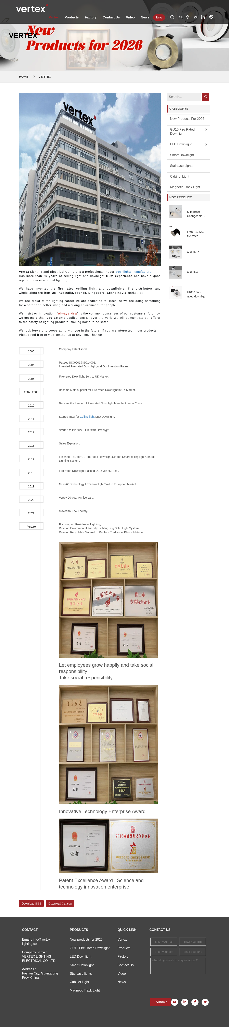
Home (23, 76)
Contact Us (111, 17)
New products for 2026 (187, 118)
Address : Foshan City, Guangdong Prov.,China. (40, 973)
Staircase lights (181, 165)
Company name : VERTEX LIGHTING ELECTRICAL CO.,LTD (38, 957)
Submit (161, 1002)
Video (130, 17)
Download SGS (31, 903)
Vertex (54, 17)
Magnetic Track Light (185, 187)
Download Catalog (60, 903)
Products (72, 17)
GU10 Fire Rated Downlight (182, 131)
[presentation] (181, 983)
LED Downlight (181, 144)
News (145, 17)
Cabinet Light (179, 176)
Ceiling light (87, 416)
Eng (159, 17)
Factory (91, 17)
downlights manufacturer (134, 271)
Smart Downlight (182, 155)
